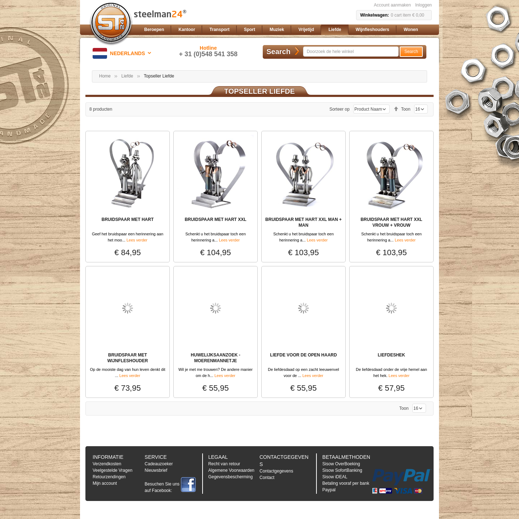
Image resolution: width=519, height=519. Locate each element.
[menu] (286, 30)
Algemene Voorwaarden (231, 470)
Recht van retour (224, 463)
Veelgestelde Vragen (112, 470)
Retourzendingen (109, 476)
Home (105, 76)
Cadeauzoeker (159, 463)
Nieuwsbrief (156, 470)
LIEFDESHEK (391, 355)
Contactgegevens (276, 471)
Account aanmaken (392, 5)
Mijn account (105, 483)
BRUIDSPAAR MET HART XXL (215, 219)
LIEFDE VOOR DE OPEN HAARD (303, 355)
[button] (123, 53)
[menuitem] (154, 30)
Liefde (127, 76)
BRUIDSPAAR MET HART (128, 219)
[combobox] (351, 51)
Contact (267, 477)
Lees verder (137, 240)
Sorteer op (339, 109)
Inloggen (423, 5)
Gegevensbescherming (230, 476)
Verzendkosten (107, 463)
